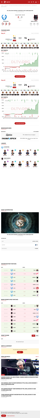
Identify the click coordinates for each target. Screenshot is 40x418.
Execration (5, 21)
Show (37, 356)
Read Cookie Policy (11, 415)
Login (19, 352)
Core (33, 335)
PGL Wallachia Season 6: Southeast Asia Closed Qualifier (20, 10)
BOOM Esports (34, 21)
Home (2, 5)
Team (37, 335)
